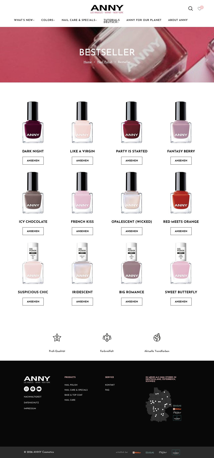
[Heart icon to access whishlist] (200, 9)
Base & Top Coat (73, 395)
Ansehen (33, 161)
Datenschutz (31, 403)
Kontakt (110, 385)
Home (88, 62)
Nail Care (70, 400)
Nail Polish (104, 62)
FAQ (107, 390)
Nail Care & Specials (76, 390)
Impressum (30, 409)
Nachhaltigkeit (32, 397)
